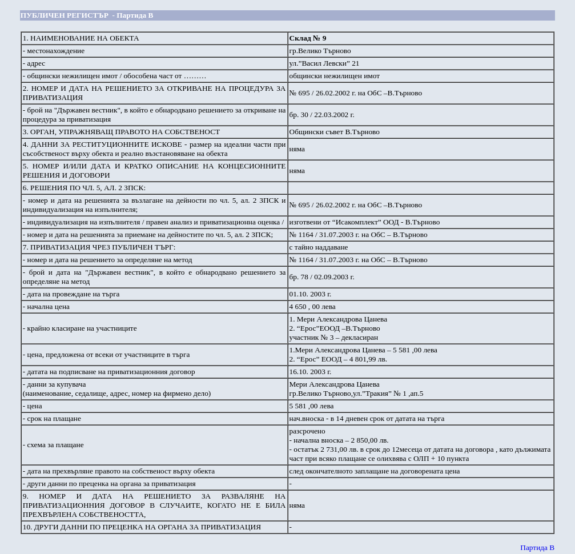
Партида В (537, 547)
